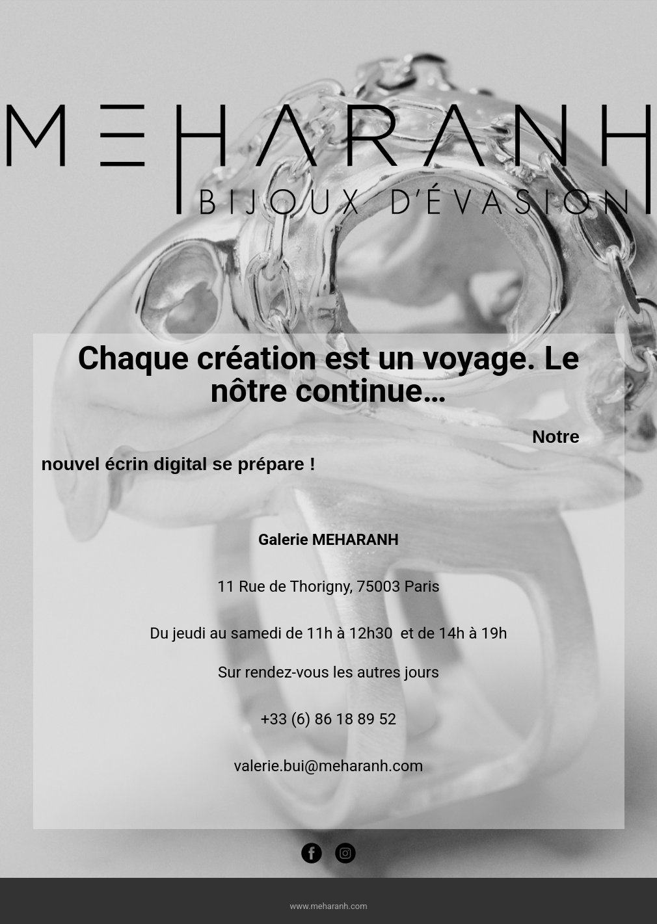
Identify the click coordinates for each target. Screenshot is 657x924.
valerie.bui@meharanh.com (328, 766)
